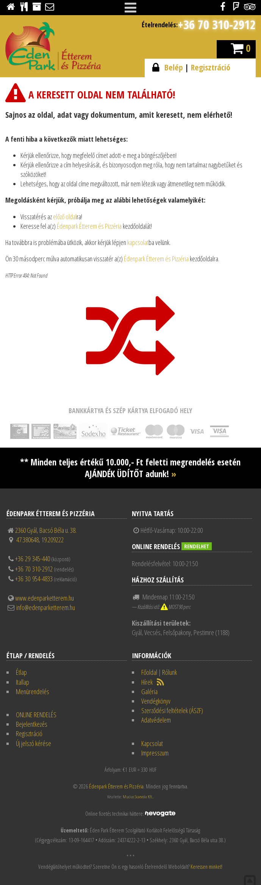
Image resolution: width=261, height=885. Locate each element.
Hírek (147, 682)
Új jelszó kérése (33, 743)
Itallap (22, 682)
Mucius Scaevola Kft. (138, 796)
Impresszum (155, 752)
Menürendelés (32, 691)
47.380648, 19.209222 (40, 539)
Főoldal (149, 672)
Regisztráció (210, 67)
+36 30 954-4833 (34, 578)
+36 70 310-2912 (217, 24)
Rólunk (169, 672)
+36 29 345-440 (32, 558)
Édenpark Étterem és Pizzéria (89, 226)
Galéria (149, 691)
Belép (173, 67)
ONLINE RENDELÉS (36, 714)
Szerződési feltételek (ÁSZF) (172, 710)
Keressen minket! (206, 866)
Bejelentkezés (31, 724)
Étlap (21, 672)
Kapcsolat (152, 743)
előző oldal (65, 216)
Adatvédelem (156, 719)
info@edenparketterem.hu (45, 607)
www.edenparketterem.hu (44, 597)
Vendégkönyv (155, 701)
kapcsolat (137, 242)
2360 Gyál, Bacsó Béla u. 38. (46, 530)
